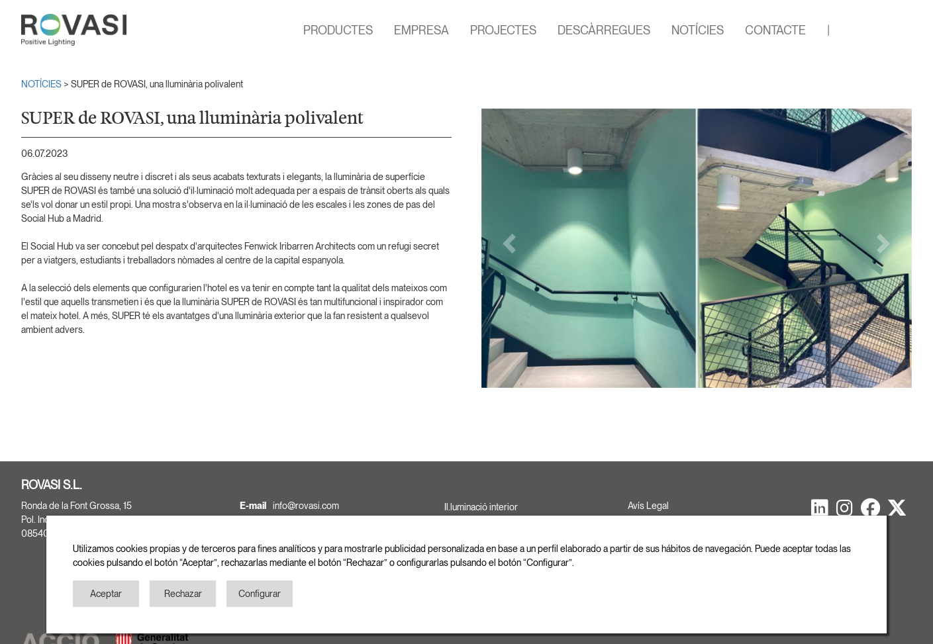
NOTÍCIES (697, 30)
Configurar (259, 593)
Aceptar (106, 593)
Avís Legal (648, 505)
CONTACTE (775, 30)
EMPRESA (421, 30)
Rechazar (183, 593)
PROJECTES (503, 30)
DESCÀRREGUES (604, 30)
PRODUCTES (338, 30)
